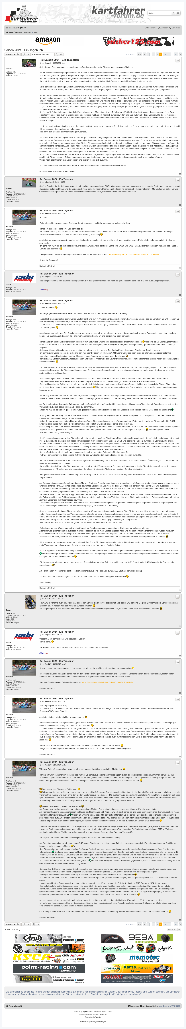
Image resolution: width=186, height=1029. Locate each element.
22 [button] (176, 54)
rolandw (9, 189)
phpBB (85, 1011)
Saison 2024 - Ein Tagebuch (23, 50)
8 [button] (157, 54)
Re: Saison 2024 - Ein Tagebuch (59, 59)
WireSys (98, 1017)
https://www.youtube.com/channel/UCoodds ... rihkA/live (134, 254)
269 (14, 613)
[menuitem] (23, 28)
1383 (14, 288)
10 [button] (165, 54)
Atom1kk (9, 68)
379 (14, 192)
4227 (14, 72)
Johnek (8, 610)
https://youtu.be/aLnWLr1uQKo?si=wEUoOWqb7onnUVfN (107, 682)
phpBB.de (103, 1014)
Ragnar (8, 284)
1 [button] (148, 54)
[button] (139, 54)
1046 (14, 230)
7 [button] (153, 54)
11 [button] (169, 54)
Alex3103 (9, 226)
